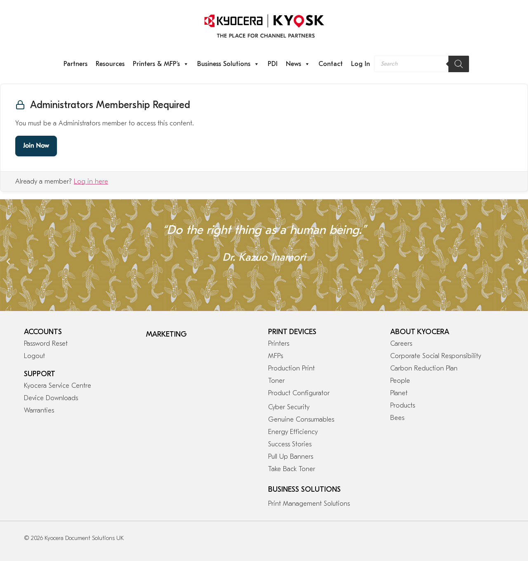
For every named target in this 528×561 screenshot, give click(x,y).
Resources (110, 64)
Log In (360, 64)
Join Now (36, 146)
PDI (273, 64)
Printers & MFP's (161, 64)
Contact (330, 64)
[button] (8, 261)
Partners (75, 64)
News (298, 64)
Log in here (91, 181)
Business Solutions (228, 64)
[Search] (458, 64)
